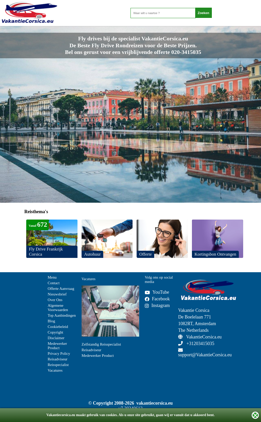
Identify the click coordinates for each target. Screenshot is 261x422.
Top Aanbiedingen (62, 315)
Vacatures (55, 370)
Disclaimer (56, 338)
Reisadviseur (57, 359)
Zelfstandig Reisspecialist (101, 344)
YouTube (157, 292)
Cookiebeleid (58, 327)
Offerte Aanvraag (61, 289)
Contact (54, 283)
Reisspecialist (58, 365)
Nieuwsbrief (57, 294)
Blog (51, 321)
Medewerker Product (57, 345)
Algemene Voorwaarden (58, 307)
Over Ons (55, 300)
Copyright (55, 332)
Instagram (157, 305)
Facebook (157, 298)
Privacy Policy (59, 353)
